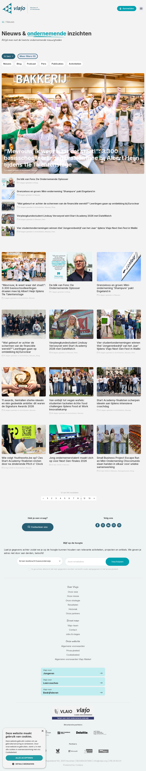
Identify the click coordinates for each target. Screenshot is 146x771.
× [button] (42, 731)
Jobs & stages (73, 634)
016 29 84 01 (115, 761)
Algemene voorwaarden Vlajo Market (73, 659)
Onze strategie (73, 600)
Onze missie (73, 596)
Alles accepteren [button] (24, 758)
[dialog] (24, 748)
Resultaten (73, 604)
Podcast (31, 63)
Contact (73, 629)
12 (84, 498)
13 (89, 498)
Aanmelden (126, 8)
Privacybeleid (73, 650)
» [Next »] (94, 498)
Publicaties (57, 63)
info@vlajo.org (100, 761)
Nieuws (7, 63)
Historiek (73, 609)
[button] (24, 763)
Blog (19, 63)
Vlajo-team (73, 625)
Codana (79, 765)
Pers (43, 63)
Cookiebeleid (72, 654)
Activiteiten (75, 63)
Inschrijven (117, 561)
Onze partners (73, 613)
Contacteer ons (38, 527)
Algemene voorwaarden (73, 646)
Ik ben (7, 56)
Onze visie (73, 591)
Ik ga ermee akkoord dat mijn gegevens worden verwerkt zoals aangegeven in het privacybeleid (75, 569)
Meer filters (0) (28, 56)
